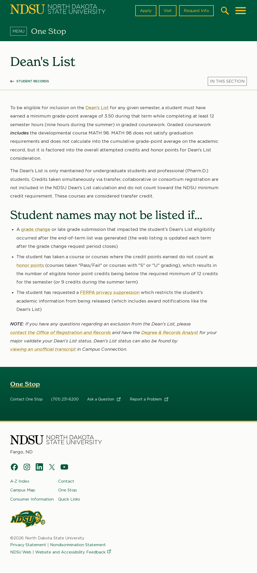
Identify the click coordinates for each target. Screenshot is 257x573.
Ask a (104, 399)
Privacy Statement (28, 545)
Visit (167, 10)
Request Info (196, 10)
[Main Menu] (240, 10)
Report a (149, 399)
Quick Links (69, 499)
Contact (66, 481)
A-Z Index (19, 481)
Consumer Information (32, 499)
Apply (145, 10)
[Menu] (20, 31)
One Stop (25, 384)
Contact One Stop (26, 399)
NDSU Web (21, 552)
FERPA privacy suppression (110, 292)
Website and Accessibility (74, 552)
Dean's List (97, 107)
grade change (36, 229)
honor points (30, 265)
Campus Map (22, 490)
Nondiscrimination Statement (79, 545)
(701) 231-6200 (65, 399)
